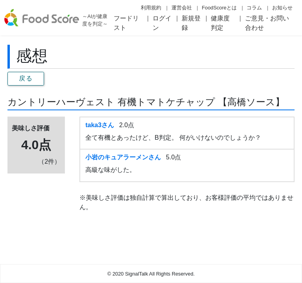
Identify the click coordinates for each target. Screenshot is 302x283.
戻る (26, 78)
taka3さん (99, 125)
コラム (254, 8)
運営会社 (181, 8)
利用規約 (151, 8)
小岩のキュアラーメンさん (123, 157)
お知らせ (282, 8)
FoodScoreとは (219, 8)
